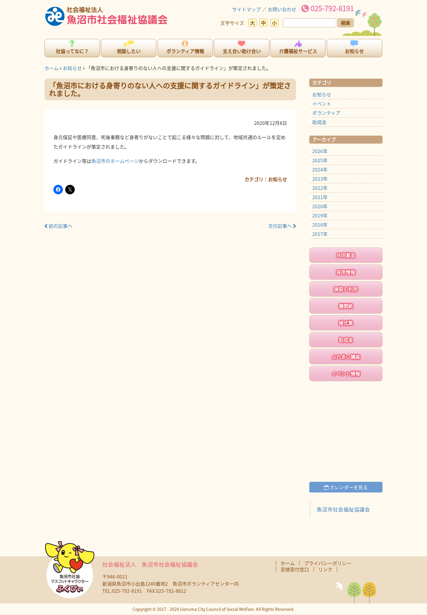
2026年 (320, 151)
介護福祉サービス (298, 51)
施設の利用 (346, 289)
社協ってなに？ (72, 51)
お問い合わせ (282, 9)
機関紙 (346, 305)
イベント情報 (346, 373)
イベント (321, 103)
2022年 (320, 187)
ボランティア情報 (185, 51)
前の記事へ (58, 225)
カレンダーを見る (346, 487)
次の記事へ (282, 225)
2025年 (320, 160)
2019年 (320, 215)
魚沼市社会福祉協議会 (343, 509)
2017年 (320, 233)
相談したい (129, 51)
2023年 (320, 178)
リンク (325, 569)
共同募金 (345, 255)
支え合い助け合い (242, 51)
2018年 (320, 224)
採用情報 (345, 272)
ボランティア (326, 112)
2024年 (320, 169)
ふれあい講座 (346, 356)
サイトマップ (246, 9)
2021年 (320, 197)
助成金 (319, 121)
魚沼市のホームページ (115, 160)
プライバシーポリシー (327, 563)
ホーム (51, 67)
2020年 (320, 206)
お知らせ (354, 51)
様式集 (346, 322)
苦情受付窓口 (295, 569)
